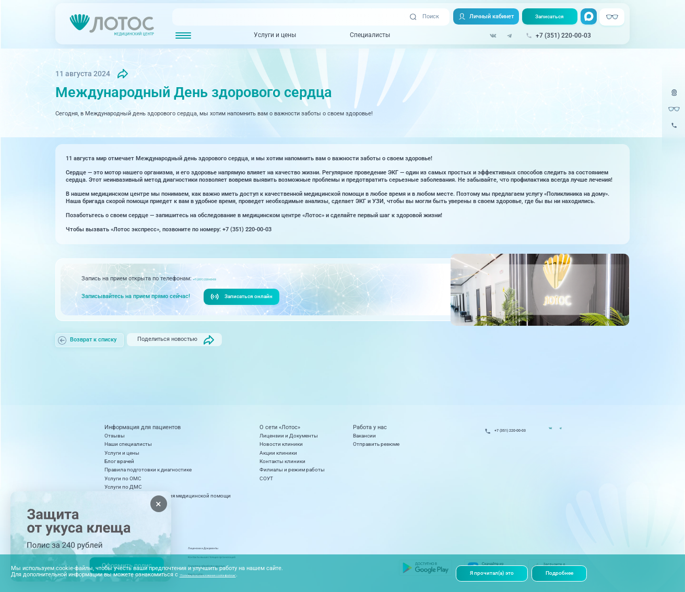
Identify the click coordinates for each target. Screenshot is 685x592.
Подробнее (566, 572)
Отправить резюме (376, 444)
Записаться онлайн (244, 298)
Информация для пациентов (142, 427)
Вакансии (364, 436)
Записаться (546, 17)
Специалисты (363, 35)
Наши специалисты (128, 444)
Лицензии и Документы (288, 436)
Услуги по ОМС (122, 478)
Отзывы (114, 436)
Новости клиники (281, 444)
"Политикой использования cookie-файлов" (237, 573)
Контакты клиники (282, 461)
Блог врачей (119, 461)
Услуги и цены (268, 35)
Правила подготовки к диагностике (148, 469)
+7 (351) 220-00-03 (217, 279)
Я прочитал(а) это (494, 572)
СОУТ (266, 478)
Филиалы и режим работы (292, 469)
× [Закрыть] (158, 504)
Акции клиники (278, 453)
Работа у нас (370, 427)
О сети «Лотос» (279, 427)
